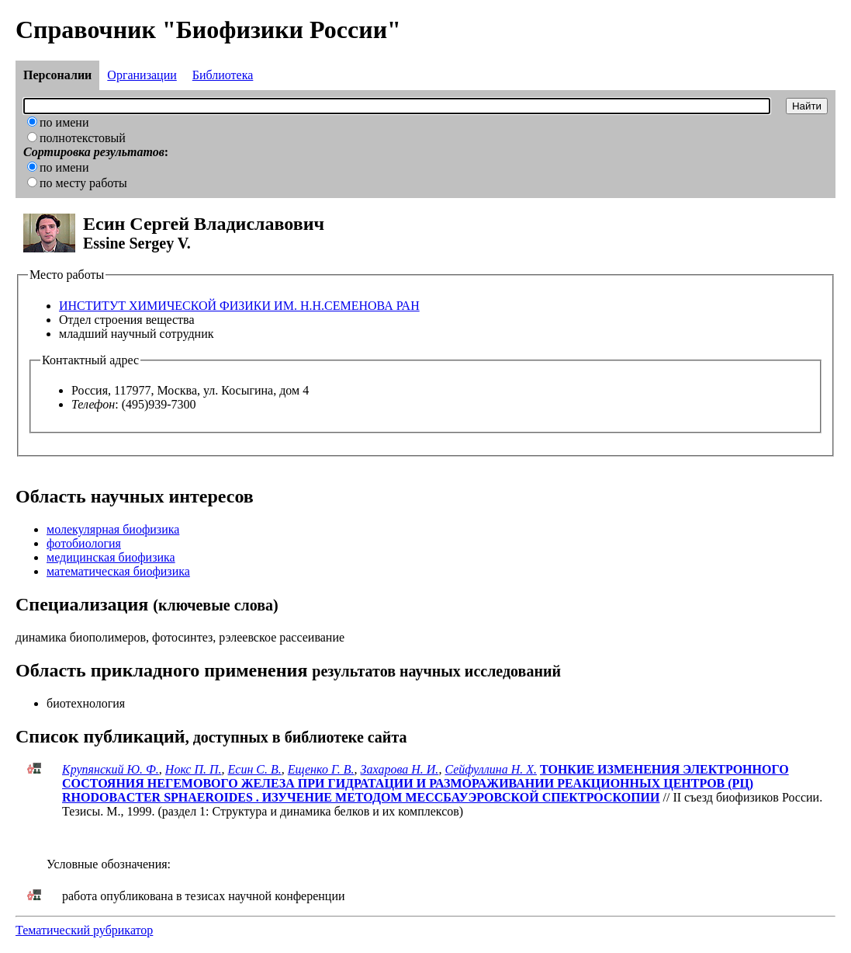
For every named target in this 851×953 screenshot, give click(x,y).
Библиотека (223, 75)
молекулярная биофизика (113, 529)
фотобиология (84, 543)
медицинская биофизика (111, 557)
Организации (141, 75)
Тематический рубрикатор (84, 930)
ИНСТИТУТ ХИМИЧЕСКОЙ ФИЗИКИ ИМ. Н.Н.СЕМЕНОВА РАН (239, 305)
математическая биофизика (118, 571)
